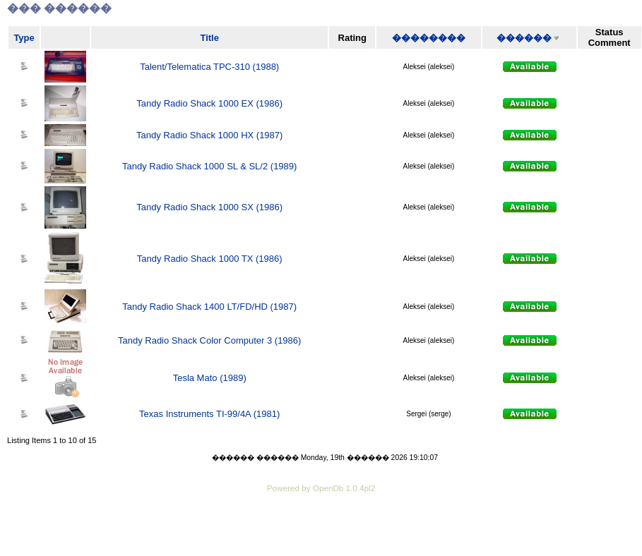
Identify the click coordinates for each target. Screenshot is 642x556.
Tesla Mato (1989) (209, 378)
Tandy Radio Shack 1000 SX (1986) (209, 207)
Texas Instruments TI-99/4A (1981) (209, 414)
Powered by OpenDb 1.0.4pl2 (321, 487)
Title (209, 37)
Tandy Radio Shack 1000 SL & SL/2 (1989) (209, 166)
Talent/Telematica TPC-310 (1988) (209, 66)
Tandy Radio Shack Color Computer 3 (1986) (209, 340)
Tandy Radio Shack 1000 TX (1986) (210, 258)
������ (524, 37)
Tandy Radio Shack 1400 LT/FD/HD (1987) (209, 306)
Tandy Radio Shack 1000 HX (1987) (209, 135)
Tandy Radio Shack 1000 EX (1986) (209, 103)
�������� (428, 37)
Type (23, 37)
